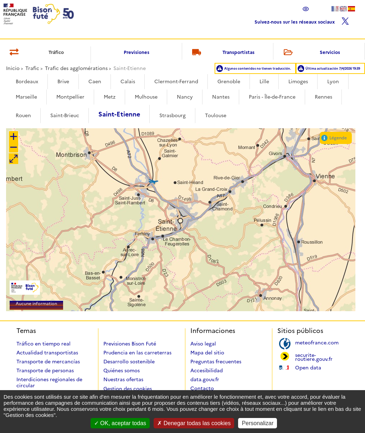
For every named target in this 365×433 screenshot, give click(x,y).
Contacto (202, 388)
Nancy (185, 97)
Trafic (32, 68)
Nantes (221, 97)
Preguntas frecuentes (215, 361)
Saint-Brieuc (64, 115)
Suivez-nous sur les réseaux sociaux (302, 20)
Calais (127, 81)
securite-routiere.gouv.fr (314, 356)
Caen (94, 81)
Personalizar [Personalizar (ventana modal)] (257, 423)
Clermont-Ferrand (176, 81)
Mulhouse (146, 97)
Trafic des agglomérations (76, 68)
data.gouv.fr (204, 379)
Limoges (298, 81)
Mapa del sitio (207, 352)
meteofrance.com (317, 342)
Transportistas (222, 52)
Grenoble (228, 81)
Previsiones (136, 52)
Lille (264, 81)
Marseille (26, 97)
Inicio (13, 68)
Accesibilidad (206, 370)
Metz (109, 97)
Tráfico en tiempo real (43, 343)
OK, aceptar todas (120, 423)
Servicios (310, 52)
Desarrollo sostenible (129, 361)
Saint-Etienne (119, 114)
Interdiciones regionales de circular (49, 382)
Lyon (333, 81)
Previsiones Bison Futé (129, 343)
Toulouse (215, 115)
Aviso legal (203, 343)
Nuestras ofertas (123, 379)
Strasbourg (172, 115)
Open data (308, 367)
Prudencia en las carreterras (137, 352)
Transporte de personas (45, 370)
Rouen (23, 115)
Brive (63, 81)
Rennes (323, 97)
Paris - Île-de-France (272, 97)
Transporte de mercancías (48, 361)
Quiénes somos (121, 370)
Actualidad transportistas (47, 352)
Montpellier (70, 97)
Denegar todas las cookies (194, 423)
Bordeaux (27, 81)
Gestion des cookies (127, 388)
